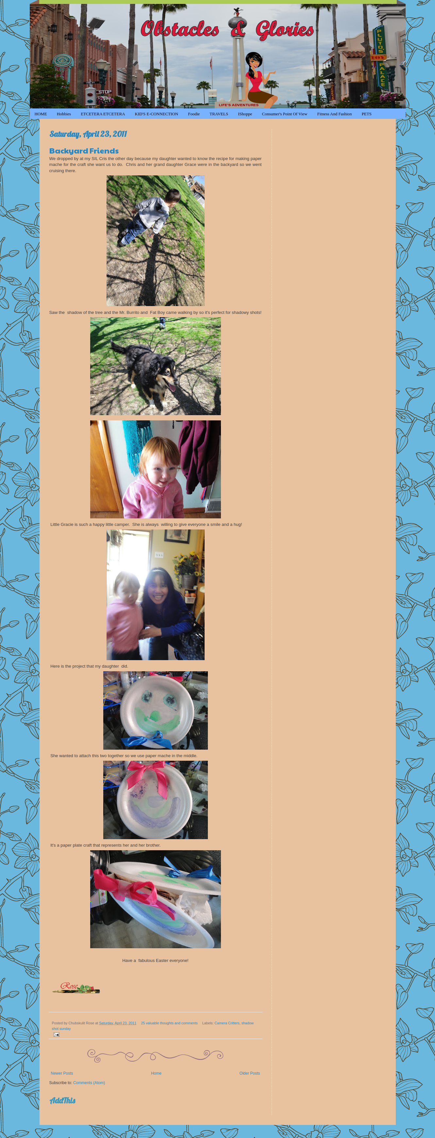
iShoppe (245, 113)
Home (156, 1073)
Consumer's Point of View (285, 113)
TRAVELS (218, 113)
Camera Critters (227, 1023)
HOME (41, 113)
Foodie (194, 113)
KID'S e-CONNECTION (156, 113)
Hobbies (64, 113)
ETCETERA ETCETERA (103, 113)
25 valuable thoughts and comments (169, 1023)
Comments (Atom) (89, 1083)
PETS (367, 113)
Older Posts (250, 1073)
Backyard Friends (84, 150)
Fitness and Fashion (334, 113)
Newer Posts (62, 1073)
